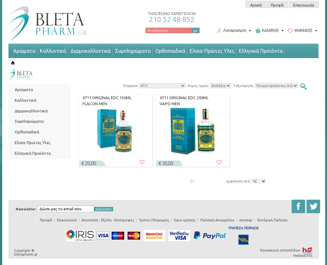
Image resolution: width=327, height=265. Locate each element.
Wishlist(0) (300, 30)
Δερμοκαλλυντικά (91, 51)
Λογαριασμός (232, 30)
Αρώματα (24, 51)
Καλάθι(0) (267, 30)
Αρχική (256, 5)
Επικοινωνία (303, 5)
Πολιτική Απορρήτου (217, 220)
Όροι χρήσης (185, 220)
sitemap (245, 220)
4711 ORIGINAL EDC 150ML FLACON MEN (106, 100)
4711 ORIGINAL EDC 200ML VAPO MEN (184, 100)
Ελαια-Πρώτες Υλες (212, 51)
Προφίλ (277, 5)
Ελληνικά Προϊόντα (261, 51)
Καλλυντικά (53, 51)
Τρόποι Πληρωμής (154, 220)
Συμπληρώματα (133, 51)
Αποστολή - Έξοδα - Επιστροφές (108, 220)
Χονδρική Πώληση (272, 220)
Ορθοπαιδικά (170, 51)
